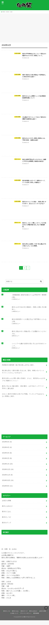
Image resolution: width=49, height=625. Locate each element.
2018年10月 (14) (7, 485)
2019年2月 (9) (7, 463)
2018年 (7, 11)
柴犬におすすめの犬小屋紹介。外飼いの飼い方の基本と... (29, 313)
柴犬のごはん (6, 516)
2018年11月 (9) (7, 479)
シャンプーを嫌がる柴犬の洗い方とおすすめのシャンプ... (29, 349)
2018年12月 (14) (7, 474)
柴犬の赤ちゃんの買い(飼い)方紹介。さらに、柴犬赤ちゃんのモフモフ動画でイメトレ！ (23, 384)
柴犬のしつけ (6, 522)
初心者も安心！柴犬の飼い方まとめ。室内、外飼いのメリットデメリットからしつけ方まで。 (23, 376)
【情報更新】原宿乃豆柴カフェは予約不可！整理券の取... (29, 301)
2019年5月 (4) (7, 446)
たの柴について (14, 618)
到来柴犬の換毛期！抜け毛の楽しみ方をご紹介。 (18, 369)
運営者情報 (36, 618)
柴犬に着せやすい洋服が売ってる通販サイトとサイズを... (29, 337)
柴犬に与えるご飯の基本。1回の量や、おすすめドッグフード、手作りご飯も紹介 (23, 392)
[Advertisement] (24, 28)
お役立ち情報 (6, 505)
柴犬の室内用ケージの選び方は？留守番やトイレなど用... (29, 325)
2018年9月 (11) (7, 490)
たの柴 (23, 621)
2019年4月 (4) (7, 452)
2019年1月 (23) (7, 468)
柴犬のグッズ (6, 527)
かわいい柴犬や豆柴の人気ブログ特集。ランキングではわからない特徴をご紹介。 (23, 400)
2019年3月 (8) (7, 457)
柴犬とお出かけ (7, 511)
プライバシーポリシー (25, 618)
